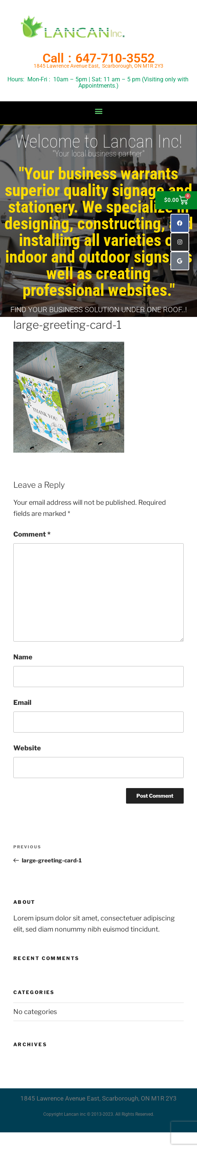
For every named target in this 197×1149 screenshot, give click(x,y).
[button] (98, 111)
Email (22, 702)
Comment (32, 534)
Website (27, 748)
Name (23, 657)
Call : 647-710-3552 (99, 58)
